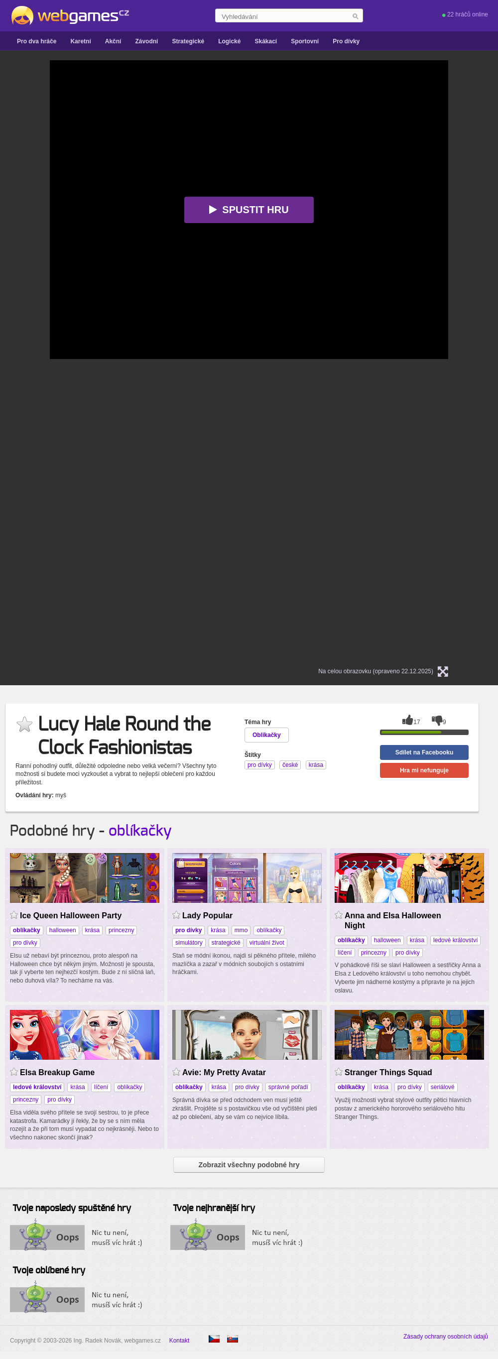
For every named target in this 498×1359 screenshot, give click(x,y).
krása (92, 930)
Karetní (80, 41)
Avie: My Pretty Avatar (224, 1072)
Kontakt (179, 1340)
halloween (62, 930)
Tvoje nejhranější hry (214, 1208)
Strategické (188, 41)
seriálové (443, 1087)
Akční (113, 41)
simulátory (189, 942)
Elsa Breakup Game (57, 1072)
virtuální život (266, 942)
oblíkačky (140, 831)
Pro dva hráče (36, 41)
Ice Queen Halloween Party (71, 915)
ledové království (455, 940)
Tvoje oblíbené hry (48, 1270)
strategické (226, 942)
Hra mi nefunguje (424, 770)
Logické (229, 41)
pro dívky (25, 942)
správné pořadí (288, 1087)
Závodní (146, 41)
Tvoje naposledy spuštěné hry (71, 1208)
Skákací (265, 41)
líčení (345, 952)
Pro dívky (346, 41)
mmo (241, 930)
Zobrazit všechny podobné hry (248, 1165)
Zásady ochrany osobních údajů (445, 1336)
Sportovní (305, 41)
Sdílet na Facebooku (424, 752)
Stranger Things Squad (388, 1072)
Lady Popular (207, 915)
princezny (121, 930)
